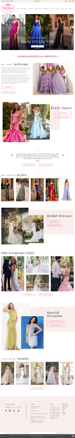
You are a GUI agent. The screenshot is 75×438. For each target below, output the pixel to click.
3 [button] (38, 48)
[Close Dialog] (2, 436)
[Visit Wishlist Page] (70, 1)
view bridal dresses (53, 221)
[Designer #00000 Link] (7, 373)
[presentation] (7, 189)
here (42, 436)
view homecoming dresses (63, 117)
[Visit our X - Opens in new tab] (14, 411)
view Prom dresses (63, 113)
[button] (65, 1)
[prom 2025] (37, 32)
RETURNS (64, 413)
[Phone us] (37, 1)
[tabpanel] (37, 32)
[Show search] (73, 1)
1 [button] (35, 48)
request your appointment (9, 92)
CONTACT (64, 412)
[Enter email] (13, 407)
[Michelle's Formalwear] (8, 8)
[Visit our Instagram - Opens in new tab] (10, 411)
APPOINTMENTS (65, 406)
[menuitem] (7, 1)
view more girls (28, 294)
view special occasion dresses (55, 321)
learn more (7, 87)
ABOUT (63, 409)
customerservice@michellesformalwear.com (39, 413)
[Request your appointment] (7, 1)
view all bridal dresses (37, 388)
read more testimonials (29, 165)
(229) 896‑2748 (33, 410)
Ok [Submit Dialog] (73, 436)
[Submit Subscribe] (20, 407)
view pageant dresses (55, 325)
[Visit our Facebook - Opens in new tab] (6, 411)
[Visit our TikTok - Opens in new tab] (18, 411)
